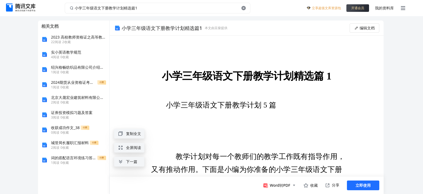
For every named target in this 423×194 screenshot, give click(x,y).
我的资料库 (384, 8)
